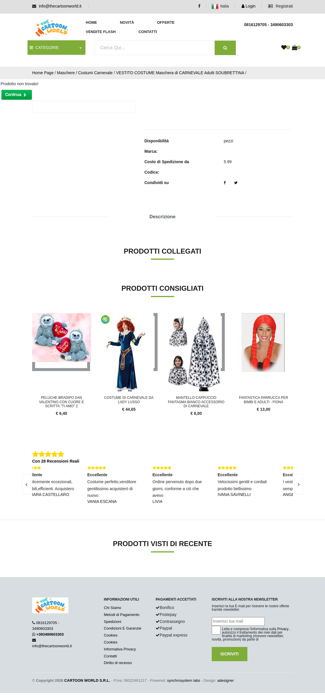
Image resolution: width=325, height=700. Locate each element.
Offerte (166, 22)
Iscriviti (229, 654)
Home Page (43, 72)
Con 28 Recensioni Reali (55, 461)
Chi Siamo (112, 608)
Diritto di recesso (118, 663)
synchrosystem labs (183, 680)
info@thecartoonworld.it (60, 6)
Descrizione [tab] (162, 216)
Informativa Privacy (120, 649)
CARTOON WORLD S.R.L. (87, 680)
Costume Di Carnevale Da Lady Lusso (129, 400)
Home (91, 22)
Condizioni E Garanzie (122, 628)
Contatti (147, 32)
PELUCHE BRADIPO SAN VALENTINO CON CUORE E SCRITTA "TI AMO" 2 (61, 402)
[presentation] (26, 484)
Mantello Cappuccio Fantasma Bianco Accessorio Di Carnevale (196, 402)
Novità (127, 22)
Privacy (283, 629)
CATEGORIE (44, 47)
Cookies (110, 635)
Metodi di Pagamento (121, 614)
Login (248, 6)
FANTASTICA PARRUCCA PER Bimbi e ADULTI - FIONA (263, 400)
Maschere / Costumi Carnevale (85, 72)
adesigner (225, 680)
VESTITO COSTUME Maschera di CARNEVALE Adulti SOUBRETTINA (180, 72)
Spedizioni (112, 621)
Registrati (280, 6)
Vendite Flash (101, 32)
